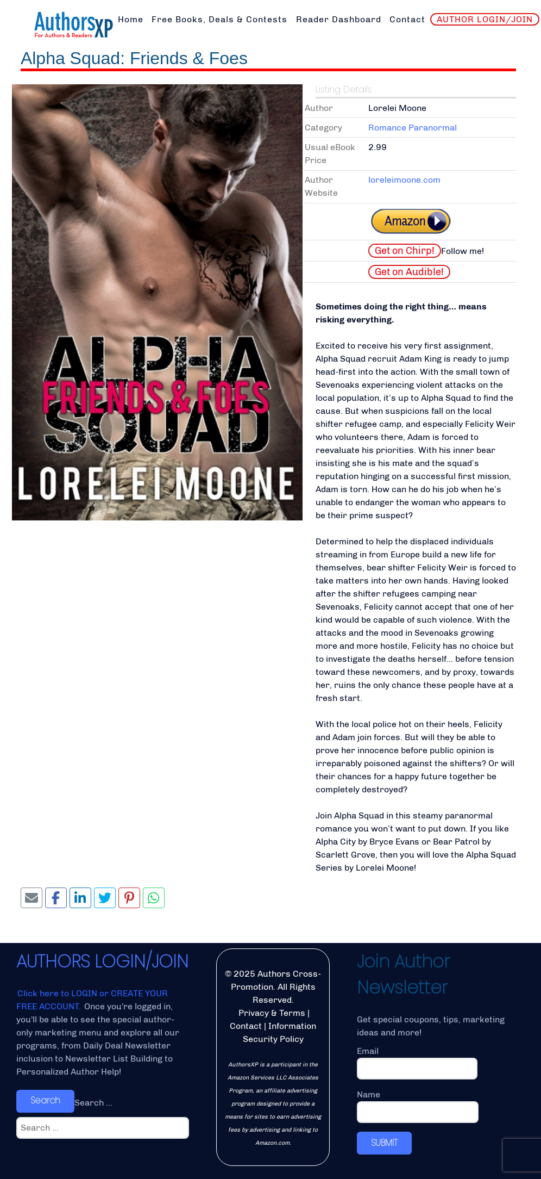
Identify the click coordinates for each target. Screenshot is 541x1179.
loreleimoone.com (404, 180)
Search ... (93, 1102)
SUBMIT (384, 1143)
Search (45, 1100)
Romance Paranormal (412, 127)
